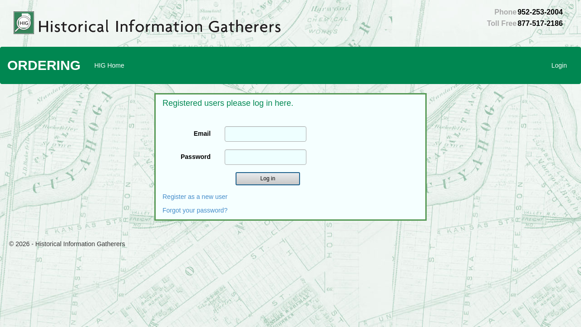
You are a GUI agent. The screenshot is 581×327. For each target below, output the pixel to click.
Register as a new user (194, 196)
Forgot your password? (194, 210)
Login (559, 65)
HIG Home (109, 65)
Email (202, 133)
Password (196, 156)
